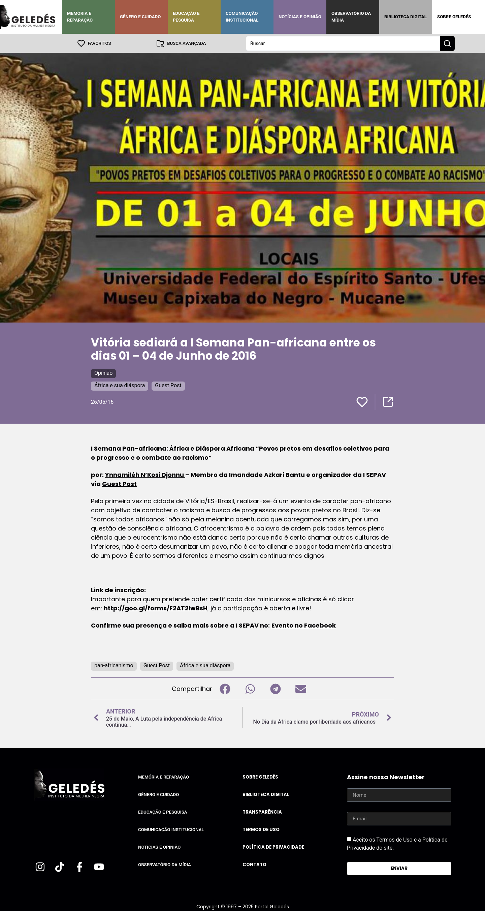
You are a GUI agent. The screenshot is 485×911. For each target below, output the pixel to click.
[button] (224, 688)
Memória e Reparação (80, 17)
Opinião (103, 372)
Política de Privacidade (273, 847)
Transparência (262, 812)
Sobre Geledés (454, 16)
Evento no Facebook (303, 625)
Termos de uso (261, 829)
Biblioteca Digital (405, 16)
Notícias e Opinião (300, 16)
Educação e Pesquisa (186, 17)
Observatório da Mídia (351, 17)
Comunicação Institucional (242, 17)
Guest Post (168, 385)
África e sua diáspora (119, 385)
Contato (254, 864)
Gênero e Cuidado (140, 16)
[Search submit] (447, 43)
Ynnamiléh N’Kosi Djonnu (145, 474)
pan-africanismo (113, 665)
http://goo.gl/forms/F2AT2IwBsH (155, 608)
